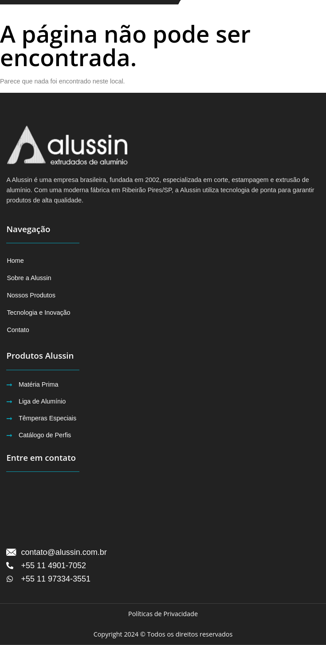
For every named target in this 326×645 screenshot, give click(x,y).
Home (15, 260)
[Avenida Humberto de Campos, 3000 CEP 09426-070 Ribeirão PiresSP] (162, 509)
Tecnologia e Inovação (38, 312)
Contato (18, 329)
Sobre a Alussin (29, 277)
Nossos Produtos (31, 295)
